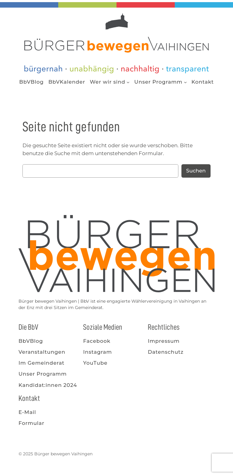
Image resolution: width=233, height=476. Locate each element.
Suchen (196, 171)
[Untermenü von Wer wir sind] (128, 81)
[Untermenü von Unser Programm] (185, 81)
